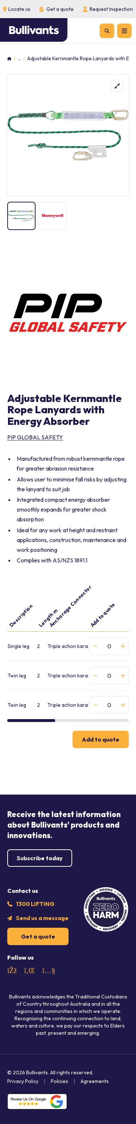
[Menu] (124, 31)
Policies (59, 1081)
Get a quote (38, 936)
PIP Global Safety (35, 437)
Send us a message (42, 918)
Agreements (95, 1081)
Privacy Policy (22, 1081)
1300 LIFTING (35, 903)
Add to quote (100, 739)
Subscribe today (40, 858)
